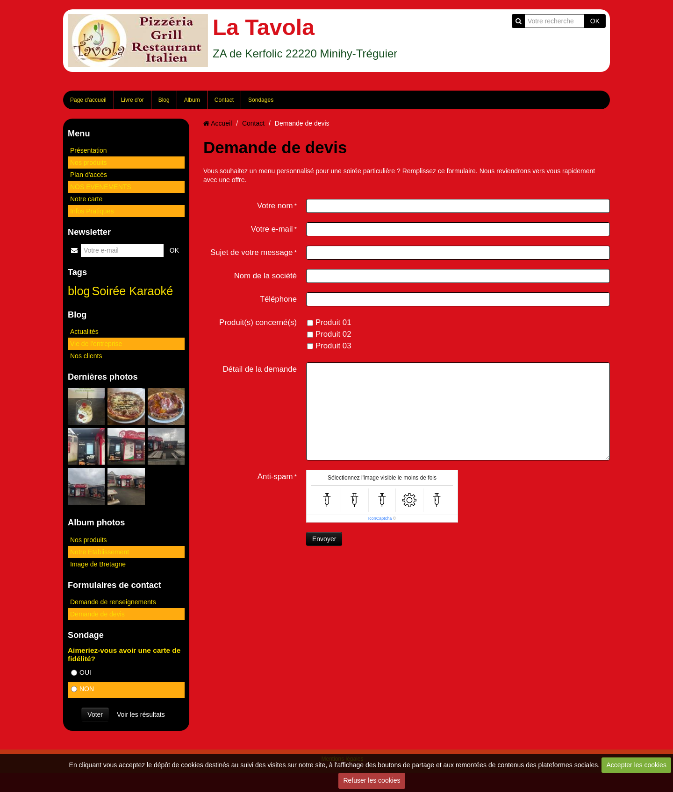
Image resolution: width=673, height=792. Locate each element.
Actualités (84, 331)
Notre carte (86, 199)
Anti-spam (275, 476)
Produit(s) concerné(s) (258, 322)
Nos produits (88, 162)
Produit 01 (329, 322)
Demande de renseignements (113, 602)
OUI (81, 672)
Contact (224, 100)
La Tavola (264, 27)
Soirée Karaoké (132, 290)
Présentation (88, 150)
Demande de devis (97, 614)
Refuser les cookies (371, 780)
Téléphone (278, 299)
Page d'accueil (88, 100)
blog (79, 290)
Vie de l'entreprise (96, 343)
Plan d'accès (88, 174)
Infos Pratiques (92, 211)
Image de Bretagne (98, 564)
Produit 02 (329, 334)
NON (82, 689)
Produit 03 (329, 345)
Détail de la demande (259, 369)
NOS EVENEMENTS (100, 187)
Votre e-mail (272, 229)
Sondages (260, 100)
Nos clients (86, 356)
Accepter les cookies (636, 765)
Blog (164, 100)
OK (595, 21)
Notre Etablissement (99, 552)
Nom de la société (265, 275)
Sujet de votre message (251, 252)
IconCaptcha (380, 518)
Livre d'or (132, 100)
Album (192, 100)
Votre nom (275, 205)
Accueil (221, 123)
